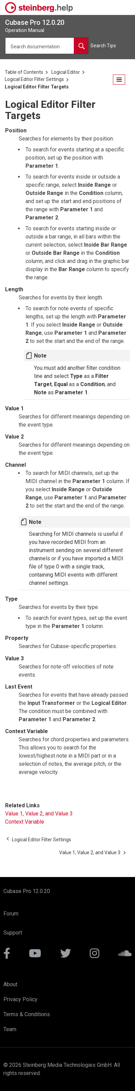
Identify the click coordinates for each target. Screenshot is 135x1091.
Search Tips (103, 45)
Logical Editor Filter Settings (34, 79)
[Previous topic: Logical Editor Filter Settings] (41, 839)
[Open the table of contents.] (119, 80)
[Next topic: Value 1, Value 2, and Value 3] (89, 852)
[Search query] (46, 45)
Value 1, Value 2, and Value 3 (39, 813)
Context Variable (24, 822)
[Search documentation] (81, 45)
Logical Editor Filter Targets (37, 86)
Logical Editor (65, 72)
